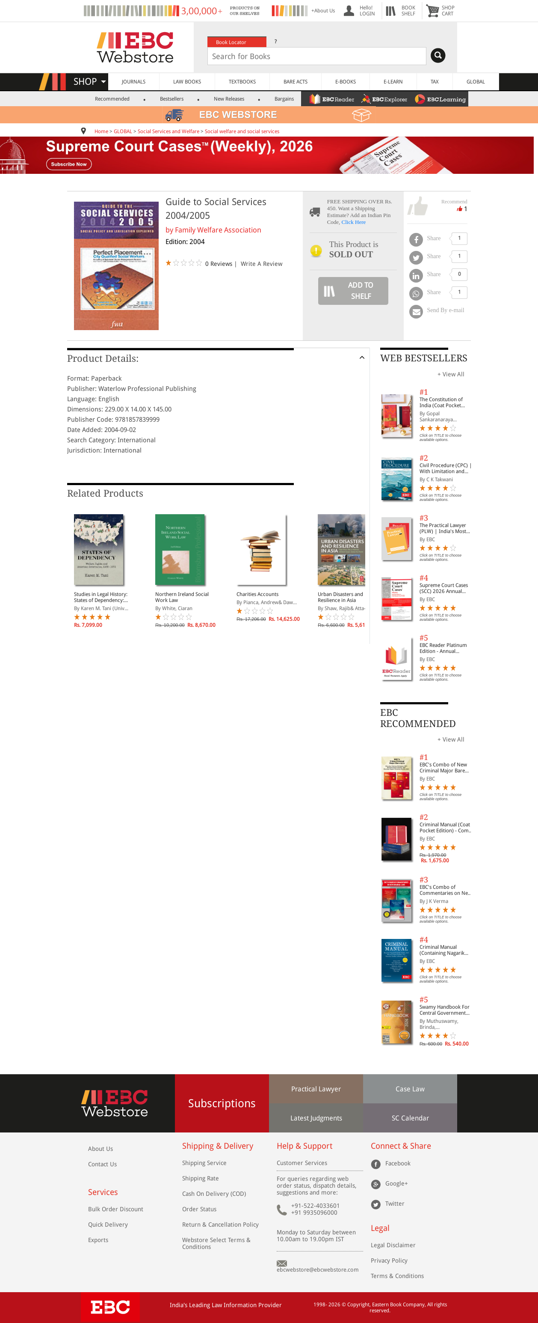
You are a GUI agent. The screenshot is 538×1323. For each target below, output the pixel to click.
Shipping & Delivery (217, 1146)
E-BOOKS (345, 82)
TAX (435, 82)
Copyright (358, 1305)
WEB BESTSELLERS (423, 358)
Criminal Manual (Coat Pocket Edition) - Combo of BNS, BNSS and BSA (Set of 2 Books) (447, 828)
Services (103, 1192)
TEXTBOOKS (242, 82)
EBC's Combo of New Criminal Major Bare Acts (443, 768)
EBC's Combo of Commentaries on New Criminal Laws (446, 890)
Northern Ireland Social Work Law (182, 597)
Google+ (396, 1183)
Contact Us (102, 1164)
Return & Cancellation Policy (220, 1224)
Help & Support (304, 1146)
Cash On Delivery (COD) (214, 1193)
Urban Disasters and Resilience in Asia (340, 597)
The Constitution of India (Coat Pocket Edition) (441, 402)
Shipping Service (204, 1162)
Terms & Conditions (397, 1275)
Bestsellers (171, 99)
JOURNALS (133, 82)
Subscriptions (222, 1103)
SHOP (90, 81)
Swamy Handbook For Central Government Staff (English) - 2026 (445, 1010)
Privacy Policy (389, 1260)
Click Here (354, 222)
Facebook (398, 1162)
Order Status (199, 1209)
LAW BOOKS (187, 82)
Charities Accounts (257, 594)
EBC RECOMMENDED (418, 718)
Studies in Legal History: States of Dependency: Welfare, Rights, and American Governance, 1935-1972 (100, 597)
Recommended (112, 99)
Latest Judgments (316, 1118)
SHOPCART (448, 11)
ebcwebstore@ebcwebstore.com (318, 1269)
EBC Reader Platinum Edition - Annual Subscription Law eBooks (443, 648)
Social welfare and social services (242, 131)
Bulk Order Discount (115, 1209)
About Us (100, 1148)
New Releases (229, 99)
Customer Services (302, 1162)
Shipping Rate (200, 1178)
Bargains (284, 99)
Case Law (410, 1089)
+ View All (450, 374)
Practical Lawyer (316, 1089)
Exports (98, 1240)
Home (101, 131)
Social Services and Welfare (168, 131)
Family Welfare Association (218, 230)
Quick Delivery (108, 1224)
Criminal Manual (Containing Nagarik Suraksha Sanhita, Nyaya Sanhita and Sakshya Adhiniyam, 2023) (447, 950)
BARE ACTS (295, 82)
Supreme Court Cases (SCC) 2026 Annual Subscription (444, 588)
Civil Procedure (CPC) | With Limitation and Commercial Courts (446, 468)
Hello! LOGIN (367, 11)
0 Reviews (218, 263)
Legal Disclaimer (393, 1245)
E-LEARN (393, 82)
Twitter (395, 1203)
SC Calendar (410, 1118)
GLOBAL (476, 82)
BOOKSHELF (408, 11)
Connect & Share (401, 1146)
